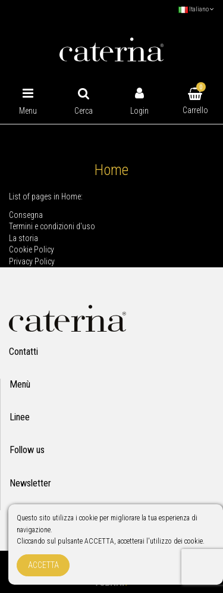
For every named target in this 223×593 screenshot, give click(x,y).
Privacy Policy (32, 261)
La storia (23, 238)
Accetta (43, 565)
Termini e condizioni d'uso (52, 226)
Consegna (26, 215)
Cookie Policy (31, 249)
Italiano (196, 9)
